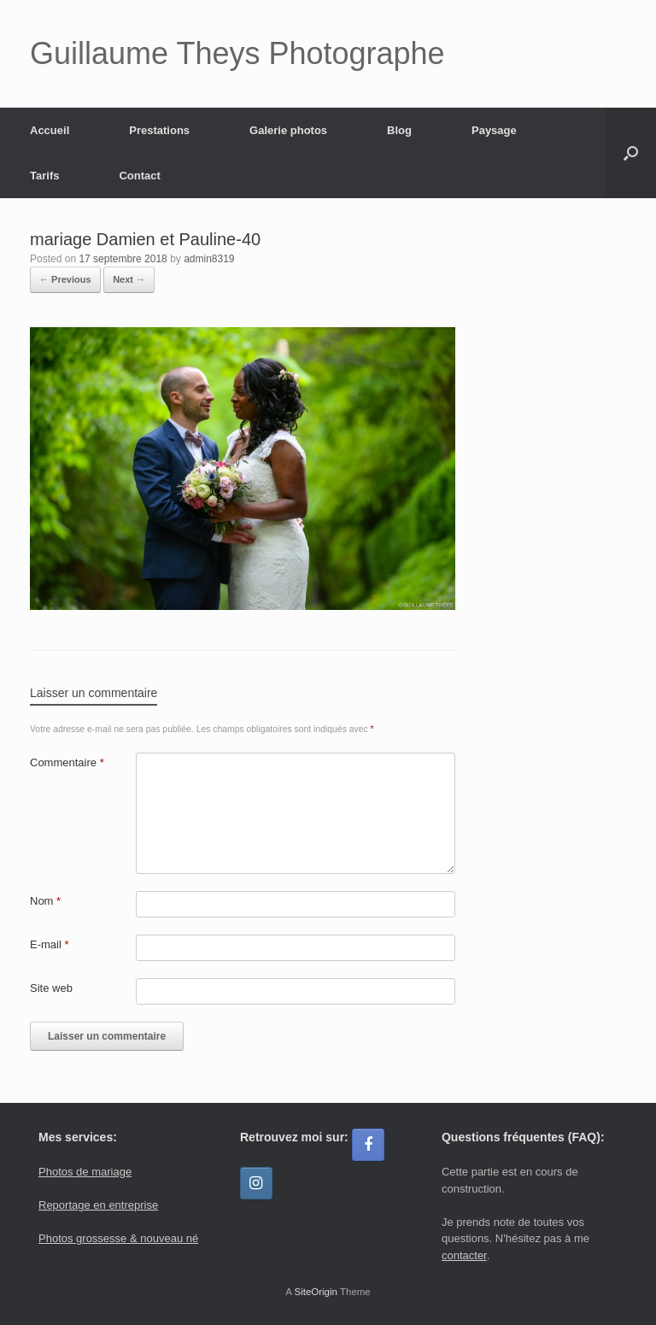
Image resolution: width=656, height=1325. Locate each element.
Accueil (49, 130)
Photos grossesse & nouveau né (118, 1238)
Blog (399, 130)
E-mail (49, 944)
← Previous (65, 279)
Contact (139, 175)
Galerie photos (288, 130)
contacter (464, 1255)
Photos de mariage (85, 1171)
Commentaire (67, 762)
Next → (129, 279)
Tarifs (44, 175)
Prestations (159, 130)
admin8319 (209, 259)
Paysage (494, 130)
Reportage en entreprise (98, 1205)
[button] (631, 153)
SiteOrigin (315, 1292)
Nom (45, 900)
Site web (51, 988)
